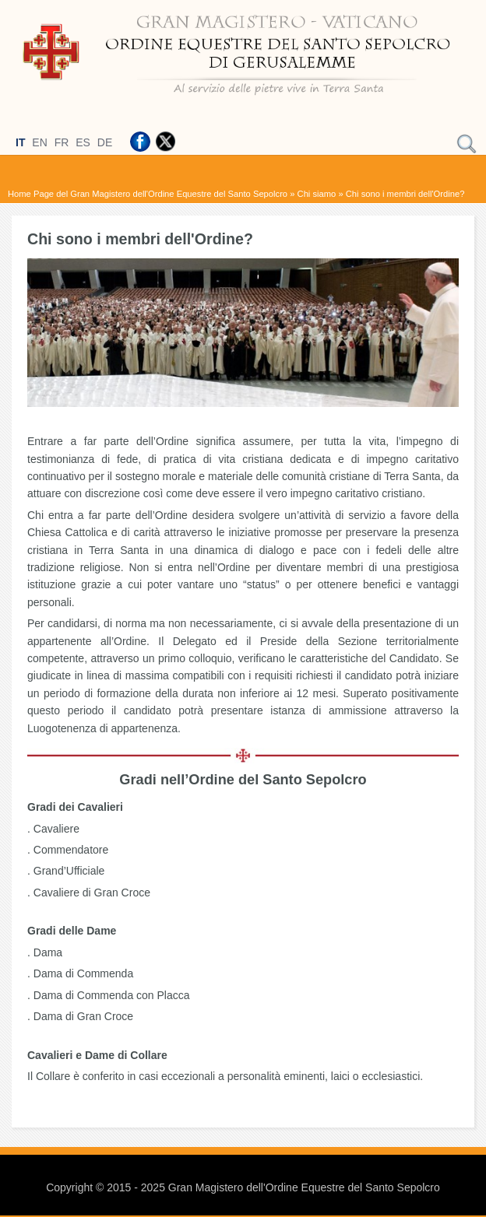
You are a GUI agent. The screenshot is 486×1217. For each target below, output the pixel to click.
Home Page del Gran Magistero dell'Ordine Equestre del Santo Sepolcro (147, 193)
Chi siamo (317, 193)
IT (20, 142)
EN (39, 142)
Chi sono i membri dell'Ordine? (405, 193)
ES (83, 142)
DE (104, 142)
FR (62, 142)
